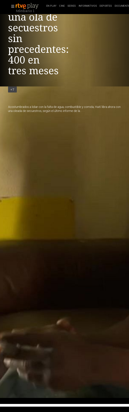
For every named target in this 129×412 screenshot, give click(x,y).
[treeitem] (51, 6)
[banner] (30, 6)
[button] (11, 6)
